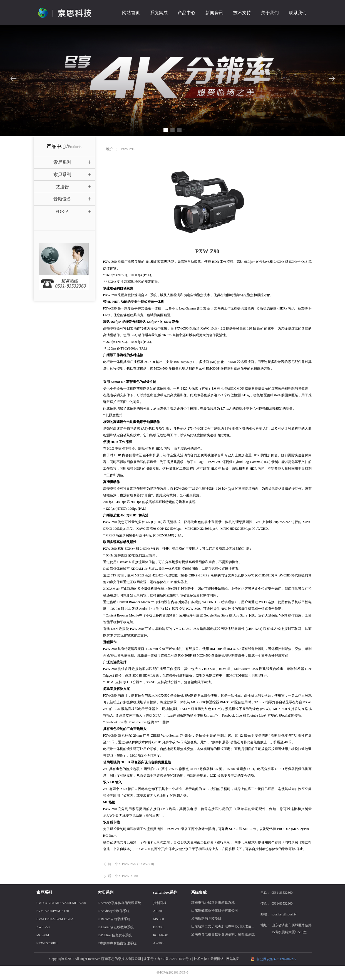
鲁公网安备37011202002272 (277, 959)
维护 (109, 149)
